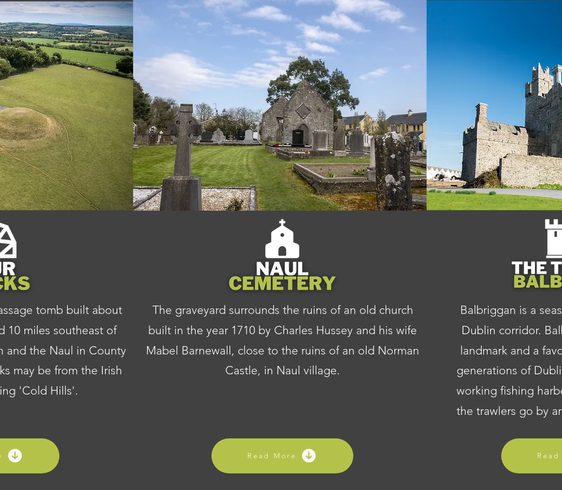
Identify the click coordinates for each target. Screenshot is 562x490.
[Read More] (282, 455)
